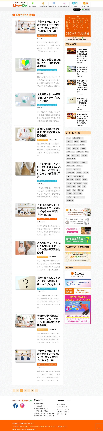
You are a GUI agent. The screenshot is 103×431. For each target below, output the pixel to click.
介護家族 (77, 179)
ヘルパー (69, 176)
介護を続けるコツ (78, 138)
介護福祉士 (70, 179)
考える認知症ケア (39, 406)
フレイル (69, 183)
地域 (79, 186)
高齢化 (85, 179)
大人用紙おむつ (71, 158)
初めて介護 (80, 152)
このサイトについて (63, 411)
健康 (68, 155)
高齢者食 (80, 190)
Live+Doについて (62, 407)
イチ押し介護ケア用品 (41, 411)
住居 (84, 186)
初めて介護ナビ (39, 403)
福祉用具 (79, 166)
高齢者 (76, 141)
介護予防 (84, 155)
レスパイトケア (71, 186)
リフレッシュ (75, 155)
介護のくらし (70, 152)
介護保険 (82, 148)
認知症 (82, 145)
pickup (68, 138)
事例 (85, 183)
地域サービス (70, 166)
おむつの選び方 (78, 176)
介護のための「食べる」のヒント (44, 416)
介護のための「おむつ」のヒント (44, 413)
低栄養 (68, 190)
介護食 (68, 148)
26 (32, 390)
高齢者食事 (70, 200)
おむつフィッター (79, 197)
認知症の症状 (70, 172)
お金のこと (77, 169)
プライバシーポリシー (63, 409)
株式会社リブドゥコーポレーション (44, 426)
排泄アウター (78, 193)
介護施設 (83, 141)
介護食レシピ (78, 183)
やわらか (69, 197)
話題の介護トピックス (41, 408)
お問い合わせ (61, 404)
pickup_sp (69, 141)
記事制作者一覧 (61, 414)
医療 (74, 190)
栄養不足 (79, 172)
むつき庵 (69, 193)
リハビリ (69, 169)
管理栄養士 (83, 162)
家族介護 (75, 148)
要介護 (86, 172)
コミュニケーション (72, 145)
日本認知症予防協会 (72, 162)
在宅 (86, 152)
